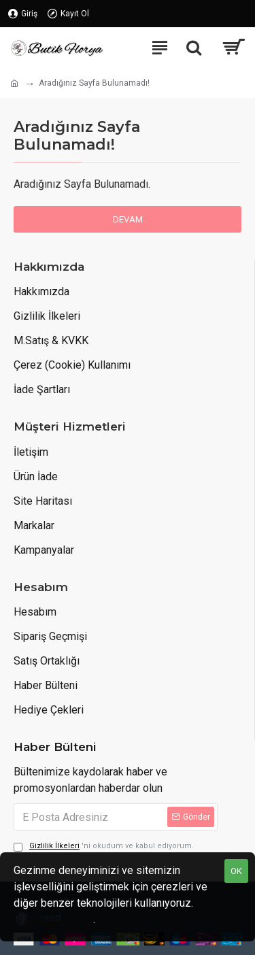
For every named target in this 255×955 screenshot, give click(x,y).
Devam (128, 219)
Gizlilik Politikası (53, 919)
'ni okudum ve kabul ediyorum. (104, 846)
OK (236, 871)
